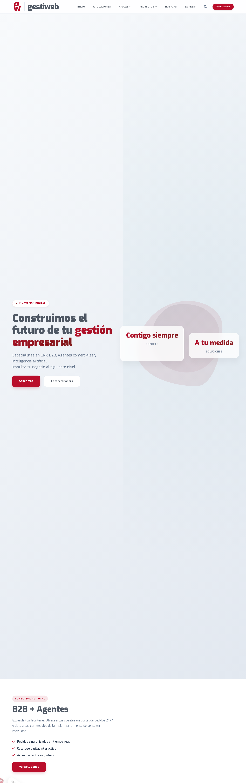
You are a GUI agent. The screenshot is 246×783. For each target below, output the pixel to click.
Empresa (190, 6)
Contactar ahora (62, 381)
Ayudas (123, 6)
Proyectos (147, 6)
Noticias (171, 6)
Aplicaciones (102, 6)
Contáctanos (223, 6)
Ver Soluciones (29, 767)
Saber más (26, 381)
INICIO (81, 6)
